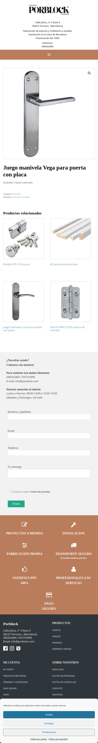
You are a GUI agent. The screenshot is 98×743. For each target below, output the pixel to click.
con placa (17, 197)
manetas (26, 197)
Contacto (57, 688)
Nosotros (57, 694)
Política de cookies (38, 739)
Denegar (49, 723)
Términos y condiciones (15, 682)
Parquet (56, 636)
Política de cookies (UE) (64, 682)
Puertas (56, 630)
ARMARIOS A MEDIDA (61, 649)
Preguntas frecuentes (14, 676)
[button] (89, 73)
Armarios (17, 194)
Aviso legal (58, 669)
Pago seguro (10, 688)
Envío (6, 694)
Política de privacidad (58, 739)
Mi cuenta (8, 669)
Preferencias (49, 732)
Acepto (49, 714)
